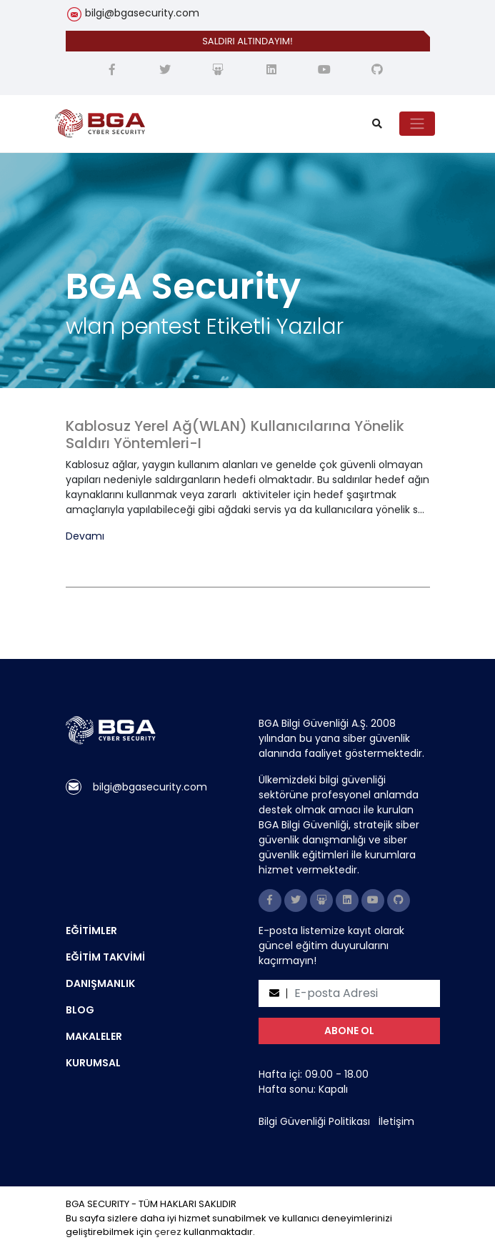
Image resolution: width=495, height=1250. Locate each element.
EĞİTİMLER (91, 930)
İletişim (396, 1121)
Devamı (85, 536)
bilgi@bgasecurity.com (142, 13)
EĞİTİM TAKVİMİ (105, 957)
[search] (377, 124)
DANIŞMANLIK (100, 983)
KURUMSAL (93, 1063)
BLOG (80, 1010)
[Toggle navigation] (417, 123)
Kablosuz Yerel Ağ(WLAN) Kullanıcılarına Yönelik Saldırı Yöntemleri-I (235, 434)
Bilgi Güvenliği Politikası (314, 1121)
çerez (167, 1232)
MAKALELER (94, 1036)
